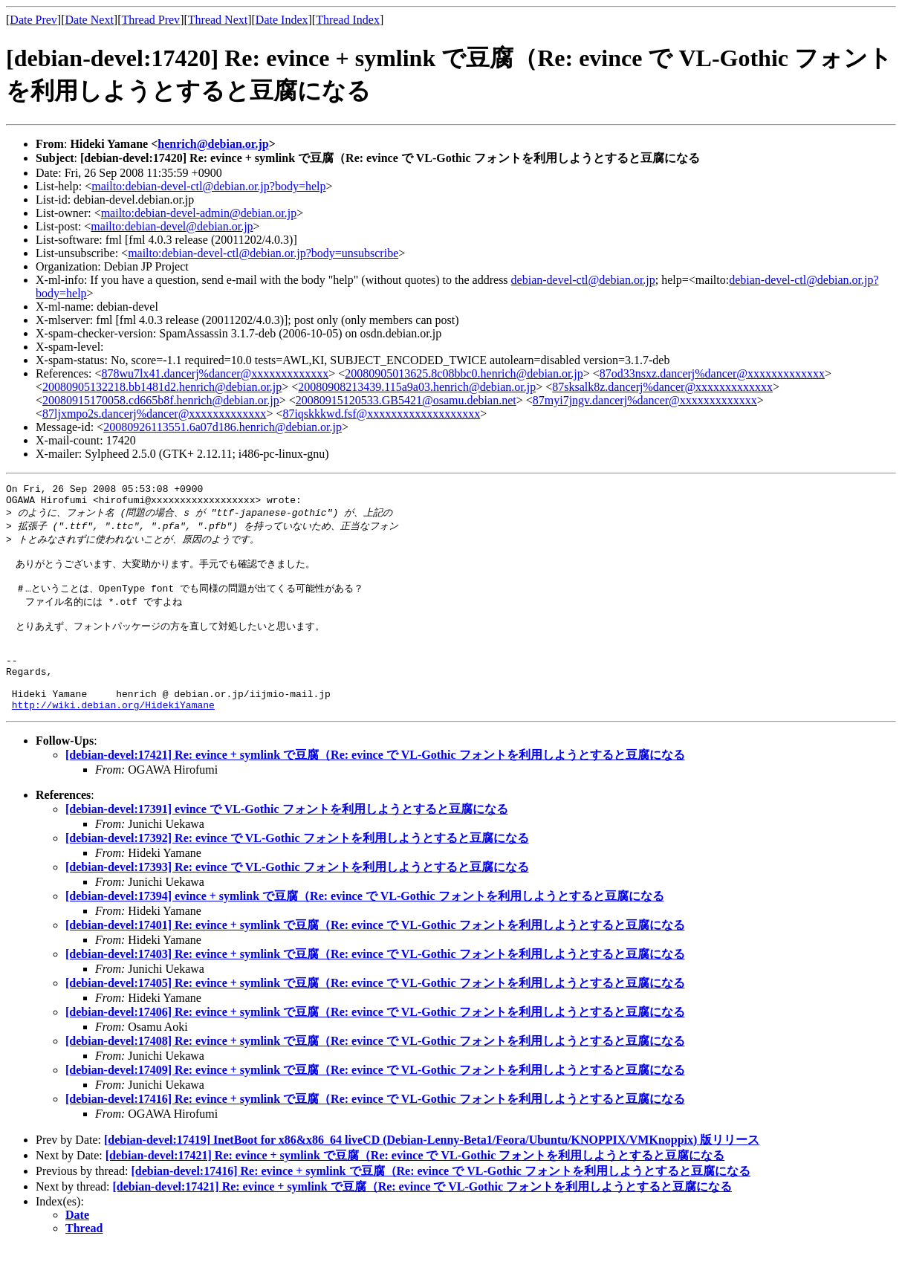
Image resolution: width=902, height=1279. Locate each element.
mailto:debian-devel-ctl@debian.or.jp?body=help (208, 186)
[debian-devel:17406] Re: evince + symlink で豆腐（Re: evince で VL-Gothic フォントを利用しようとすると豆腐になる (375, 1043)
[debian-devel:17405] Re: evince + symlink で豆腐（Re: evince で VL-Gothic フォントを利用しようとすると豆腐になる (375, 1014)
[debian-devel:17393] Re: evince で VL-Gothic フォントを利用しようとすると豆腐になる (297, 899)
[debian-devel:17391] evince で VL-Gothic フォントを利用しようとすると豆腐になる (286, 841)
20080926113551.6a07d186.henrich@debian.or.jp (222, 427)
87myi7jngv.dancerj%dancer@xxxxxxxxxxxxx (645, 400)
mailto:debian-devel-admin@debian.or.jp (199, 213)
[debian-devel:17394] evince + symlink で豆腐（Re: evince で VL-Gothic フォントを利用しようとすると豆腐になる (364, 928)
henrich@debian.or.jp (213, 143)
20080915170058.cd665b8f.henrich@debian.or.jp (160, 400)
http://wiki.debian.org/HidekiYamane (113, 736)
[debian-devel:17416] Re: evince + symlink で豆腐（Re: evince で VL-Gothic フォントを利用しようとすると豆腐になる (375, 1130)
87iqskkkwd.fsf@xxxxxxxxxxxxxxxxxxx (381, 413)
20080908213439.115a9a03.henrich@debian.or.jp (417, 387)
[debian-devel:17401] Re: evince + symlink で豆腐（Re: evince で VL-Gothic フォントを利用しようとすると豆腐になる (375, 957)
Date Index (282, 19)
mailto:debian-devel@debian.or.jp (172, 226)
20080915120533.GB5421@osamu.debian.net (406, 400)
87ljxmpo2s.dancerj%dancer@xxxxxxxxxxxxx (154, 413)
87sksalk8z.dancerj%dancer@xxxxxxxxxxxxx (662, 387)
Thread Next (217, 19)
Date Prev (33, 19)
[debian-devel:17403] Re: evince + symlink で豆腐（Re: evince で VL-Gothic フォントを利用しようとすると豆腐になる (375, 986)
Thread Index (348, 19)
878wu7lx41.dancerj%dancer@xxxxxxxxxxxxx (215, 373)
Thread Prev (150, 19)
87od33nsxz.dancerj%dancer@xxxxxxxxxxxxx (712, 373)
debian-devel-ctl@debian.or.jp (583, 279)
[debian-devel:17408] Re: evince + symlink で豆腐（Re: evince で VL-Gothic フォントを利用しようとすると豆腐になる (375, 1072)
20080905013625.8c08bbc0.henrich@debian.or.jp (464, 373)
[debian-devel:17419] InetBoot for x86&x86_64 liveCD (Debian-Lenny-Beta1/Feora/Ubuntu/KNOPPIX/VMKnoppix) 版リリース (431, 1171)
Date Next (89, 19)
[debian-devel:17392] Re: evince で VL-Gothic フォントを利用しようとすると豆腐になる (297, 870)
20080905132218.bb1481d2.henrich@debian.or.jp (162, 387)
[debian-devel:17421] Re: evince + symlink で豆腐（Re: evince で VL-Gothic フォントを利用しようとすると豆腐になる (375, 786)
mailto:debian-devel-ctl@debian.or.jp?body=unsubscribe (263, 253)
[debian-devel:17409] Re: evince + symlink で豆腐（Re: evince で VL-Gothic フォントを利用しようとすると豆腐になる (375, 1101)
